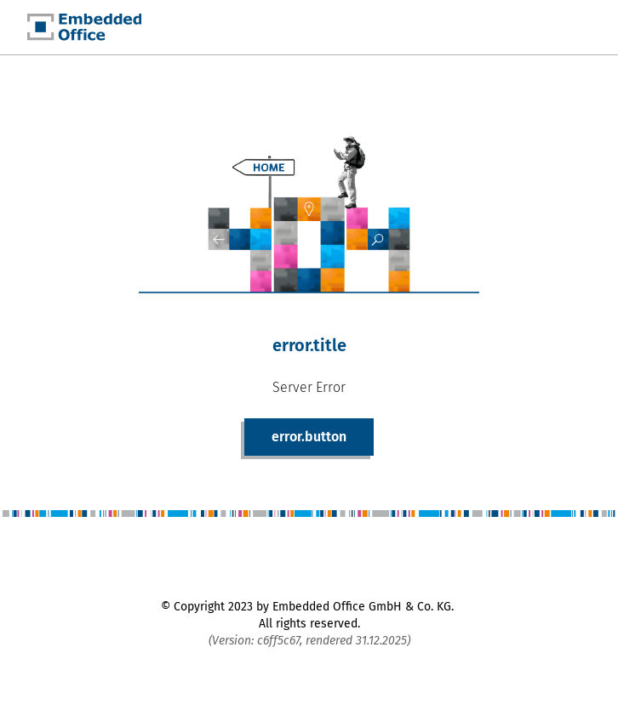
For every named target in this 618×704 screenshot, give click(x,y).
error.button (309, 437)
